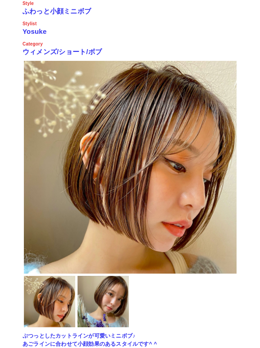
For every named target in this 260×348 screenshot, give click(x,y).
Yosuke (34, 31)
